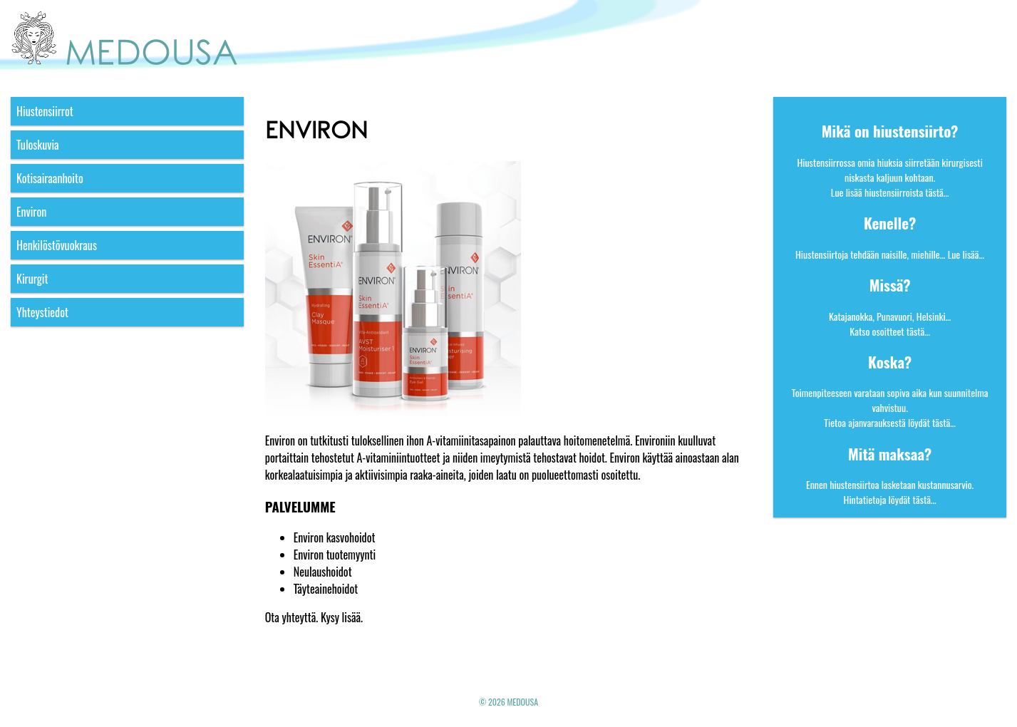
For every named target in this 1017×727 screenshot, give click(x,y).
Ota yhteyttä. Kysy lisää (313, 617)
